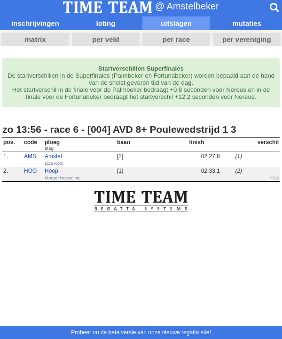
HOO (30, 171)
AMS (30, 156)
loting (106, 23)
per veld (105, 39)
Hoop (51, 171)
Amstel (53, 156)
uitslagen (176, 23)
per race (176, 39)
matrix (35, 39)
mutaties (246, 23)
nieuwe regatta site (186, 332)
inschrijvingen (35, 23)
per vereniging (246, 39)
